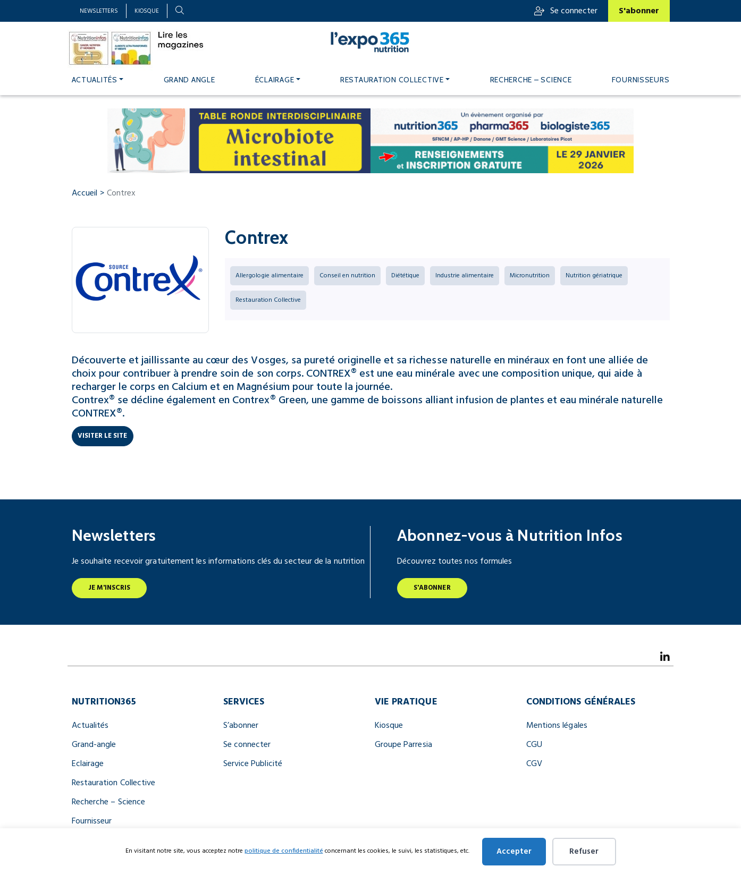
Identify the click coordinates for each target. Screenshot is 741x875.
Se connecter (565, 11)
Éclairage (274, 79)
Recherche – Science (531, 79)
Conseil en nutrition (347, 275)
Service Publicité (252, 764)
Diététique (405, 275)
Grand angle (189, 79)
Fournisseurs (641, 79)
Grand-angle (94, 745)
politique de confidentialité (284, 851)
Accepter (514, 851)
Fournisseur (92, 821)
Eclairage (88, 764)
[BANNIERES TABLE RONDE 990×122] (371, 140)
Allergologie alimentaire (269, 275)
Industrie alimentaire (464, 275)
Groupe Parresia (403, 745)
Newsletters (99, 11)
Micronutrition (530, 275)
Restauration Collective (392, 79)
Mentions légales (556, 726)
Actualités (94, 79)
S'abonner (639, 11)
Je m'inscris (109, 587)
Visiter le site (103, 435)
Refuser (584, 851)
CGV (534, 764)
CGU (534, 745)
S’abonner (241, 726)
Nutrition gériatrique (594, 275)
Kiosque (146, 11)
